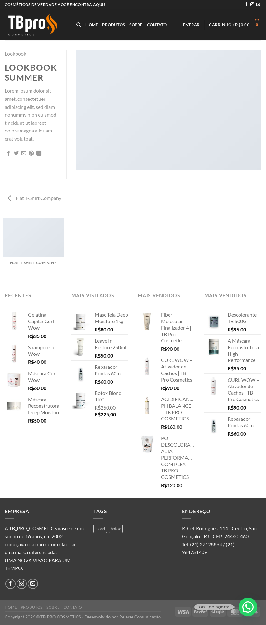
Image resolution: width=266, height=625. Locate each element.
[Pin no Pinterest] (31, 153)
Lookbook (15, 54)
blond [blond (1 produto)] (100, 528)
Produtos (113, 24)
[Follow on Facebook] (246, 4)
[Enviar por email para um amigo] (23, 153)
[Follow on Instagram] (252, 4)
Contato (157, 24)
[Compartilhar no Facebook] (8, 153)
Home (91, 24)
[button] (248, 607)
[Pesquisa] (78, 25)
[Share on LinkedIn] (38, 153)
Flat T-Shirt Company (34, 198)
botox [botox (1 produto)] (116, 528)
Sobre (135, 24)
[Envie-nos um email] (258, 4)
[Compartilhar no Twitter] (16, 153)
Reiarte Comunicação (140, 616)
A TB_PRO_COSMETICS (31, 528)
